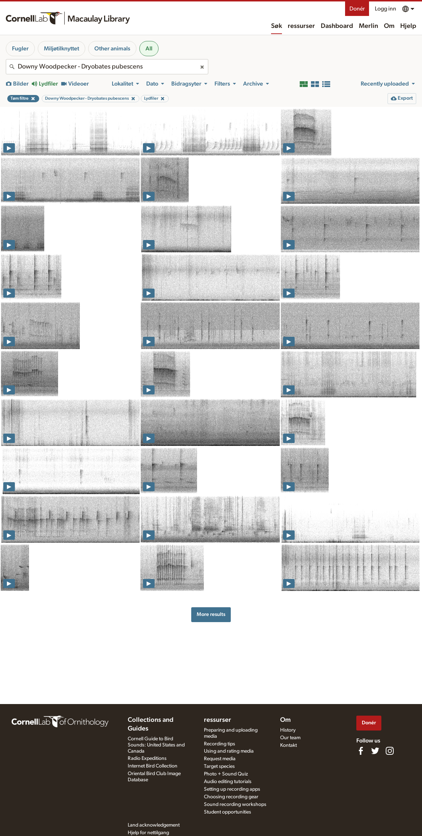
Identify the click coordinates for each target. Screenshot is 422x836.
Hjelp (408, 26)
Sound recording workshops (235, 804)
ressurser (301, 26)
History (288, 730)
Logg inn (385, 9)
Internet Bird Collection (152, 766)
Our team (290, 737)
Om (389, 26)
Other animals (112, 48)
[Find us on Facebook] (360, 750)
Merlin (368, 26)
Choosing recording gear (231, 796)
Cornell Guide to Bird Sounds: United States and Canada (156, 745)
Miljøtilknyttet (61, 48)
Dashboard (337, 26)
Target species (219, 766)
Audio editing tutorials (227, 781)
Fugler (20, 48)
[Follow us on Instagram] (389, 750)
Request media (219, 758)
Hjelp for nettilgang (148, 832)
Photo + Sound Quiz (226, 774)
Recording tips (219, 743)
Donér (357, 9)
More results (211, 614)
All (149, 48)
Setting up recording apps (232, 789)
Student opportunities (227, 812)
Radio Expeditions (147, 758)
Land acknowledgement (154, 825)
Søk (276, 26)
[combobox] (107, 66)
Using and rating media (229, 751)
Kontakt (288, 745)
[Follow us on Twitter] (375, 750)
